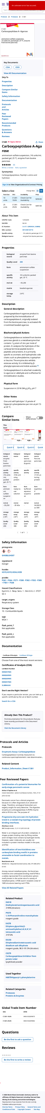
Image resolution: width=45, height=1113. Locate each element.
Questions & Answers (7, 131)
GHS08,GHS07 (8, 555)
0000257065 (6, 672)
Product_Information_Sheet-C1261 (18, 768)
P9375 (8, 912)
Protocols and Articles (6, 107)
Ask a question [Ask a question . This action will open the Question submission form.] (21, 167)
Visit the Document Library (15, 728)
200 (21, 262)
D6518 (8, 902)
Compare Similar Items (10, 90)
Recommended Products (9, 124)
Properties (7, 81)
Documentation (9, 100)
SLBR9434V (6, 685)
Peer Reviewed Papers (6, 116)
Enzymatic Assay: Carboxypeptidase (18, 751)
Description (7, 85)
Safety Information (11, 96)
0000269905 (6, 675)
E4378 (8, 923)
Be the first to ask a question (17, 1039)
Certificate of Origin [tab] (26, 655)
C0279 (8, 953)
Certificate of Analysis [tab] (10, 655)
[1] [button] (38, 366)
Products (4, 17)
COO (17, 67)
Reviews (6, 136)
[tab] (6, 17)
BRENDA (31, 227)
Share (39, 142)
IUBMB (37, 227)
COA (8, 67)
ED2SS (8, 939)
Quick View (12, 447)
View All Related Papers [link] (13, 888)
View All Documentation (15, 73)
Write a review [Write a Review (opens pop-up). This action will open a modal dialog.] (7, 167)
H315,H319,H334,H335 (12, 572)
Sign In (5, 184)
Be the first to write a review (18, 1060)
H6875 (8, 977)
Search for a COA (8, 701)
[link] (7, 1107)
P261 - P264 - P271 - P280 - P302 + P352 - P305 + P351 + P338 (22, 581)
